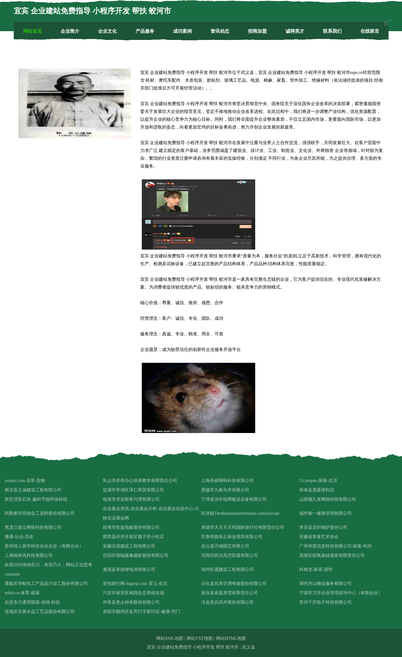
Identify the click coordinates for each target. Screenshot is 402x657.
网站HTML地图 (231, 638)
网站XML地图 (169, 638)
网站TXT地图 (200, 638)
